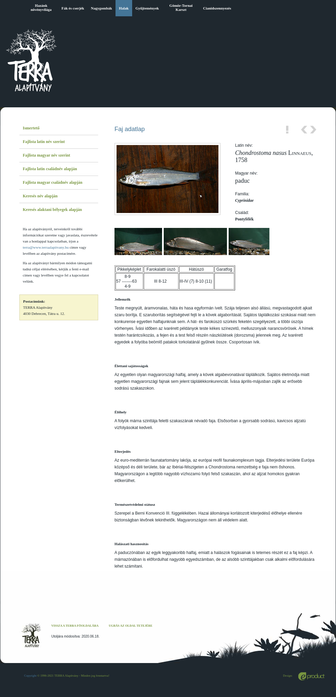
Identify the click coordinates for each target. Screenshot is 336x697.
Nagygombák (101, 8)
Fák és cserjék (72, 8)
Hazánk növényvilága (41, 7)
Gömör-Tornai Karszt (181, 7)
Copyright (30, 675)
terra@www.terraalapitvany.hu (46, 247)
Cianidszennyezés (217, 8)
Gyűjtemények (147, 8)
